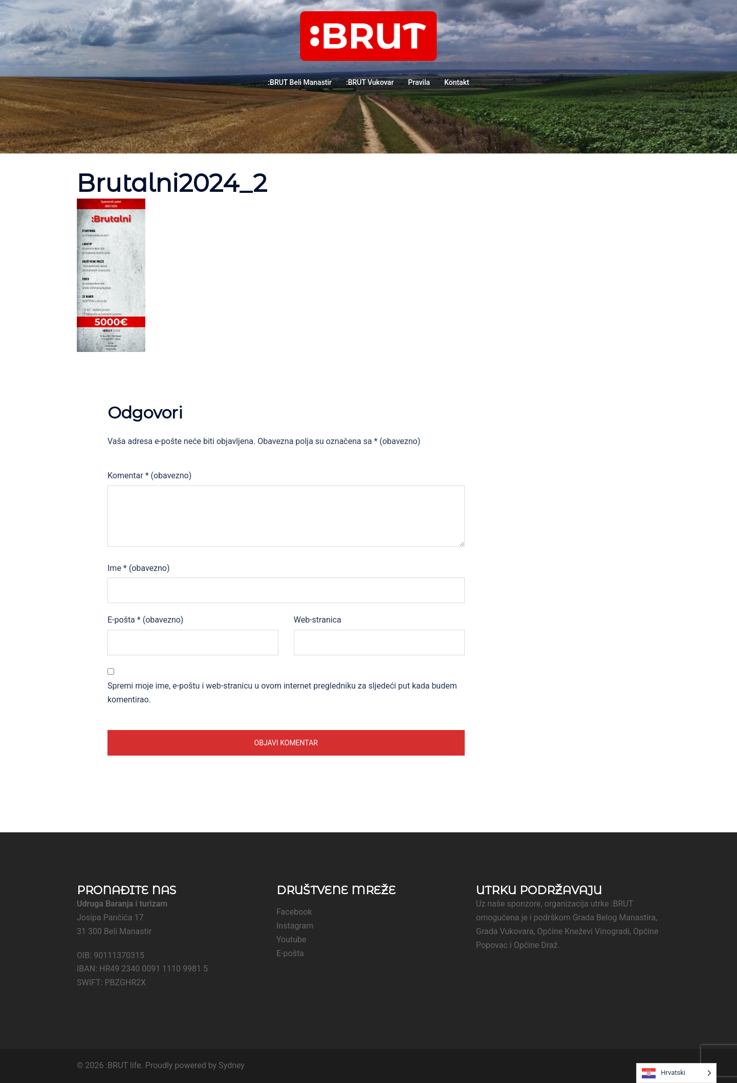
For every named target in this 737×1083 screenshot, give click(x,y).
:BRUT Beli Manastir (300, 82)
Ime (138, 568)
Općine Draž (536, 945)
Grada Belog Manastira (614, 917)
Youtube (291, 939)
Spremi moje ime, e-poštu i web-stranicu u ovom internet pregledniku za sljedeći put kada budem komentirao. (282, 692)
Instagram (294, 926)
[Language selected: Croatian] (676, 1073)
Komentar (149, 475)
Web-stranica (317, 620)
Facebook (294, 912)
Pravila (419, 82)
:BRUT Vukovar (370, 82)
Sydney (232, 1065)
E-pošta (145, 620)
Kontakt (456, 82)
